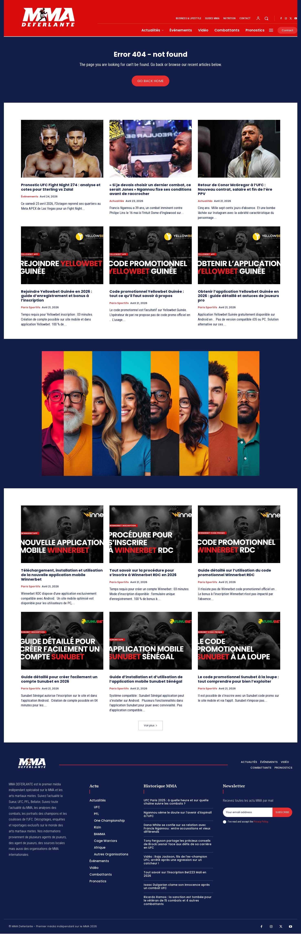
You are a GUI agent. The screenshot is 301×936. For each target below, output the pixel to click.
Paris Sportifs (30, 310)
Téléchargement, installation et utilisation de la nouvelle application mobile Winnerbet (62, 577)
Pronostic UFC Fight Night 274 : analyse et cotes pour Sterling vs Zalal (60, 189)
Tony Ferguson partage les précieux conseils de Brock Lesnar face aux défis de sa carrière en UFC (177, 846)
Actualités (116, 203)
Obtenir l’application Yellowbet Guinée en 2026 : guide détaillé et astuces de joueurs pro (238, 298)
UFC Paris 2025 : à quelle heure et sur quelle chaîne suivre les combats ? (176, 804)
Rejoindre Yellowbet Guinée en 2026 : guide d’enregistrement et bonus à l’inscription (56, 298)
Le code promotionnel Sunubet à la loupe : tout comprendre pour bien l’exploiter (238, 681)
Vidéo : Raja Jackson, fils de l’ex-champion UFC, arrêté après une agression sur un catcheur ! (175, 862)
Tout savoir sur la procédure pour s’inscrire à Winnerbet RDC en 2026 (143, 575)
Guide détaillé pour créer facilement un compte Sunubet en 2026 (59, 681)
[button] (266, 18)
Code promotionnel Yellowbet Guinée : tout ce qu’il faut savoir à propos (146, 296)
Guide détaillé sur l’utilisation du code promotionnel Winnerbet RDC (234, 575)
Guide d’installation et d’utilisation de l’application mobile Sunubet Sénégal (146, 681)
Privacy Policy (261, 823)
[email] (247, 814)
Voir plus (150, 727)
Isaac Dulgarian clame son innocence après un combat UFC (177, 889)
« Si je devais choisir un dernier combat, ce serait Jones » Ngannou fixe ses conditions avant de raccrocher (150, 191)
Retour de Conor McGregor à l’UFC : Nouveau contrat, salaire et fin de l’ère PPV (235, 191)
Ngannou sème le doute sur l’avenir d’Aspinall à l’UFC (178, 816)
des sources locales (51, 845)
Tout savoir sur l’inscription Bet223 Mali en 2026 (175, 876)
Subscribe (282, 815)
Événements (29, 198)
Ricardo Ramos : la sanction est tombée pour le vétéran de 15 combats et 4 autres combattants (178, 902)
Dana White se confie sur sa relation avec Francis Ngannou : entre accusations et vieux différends (177, 830)
